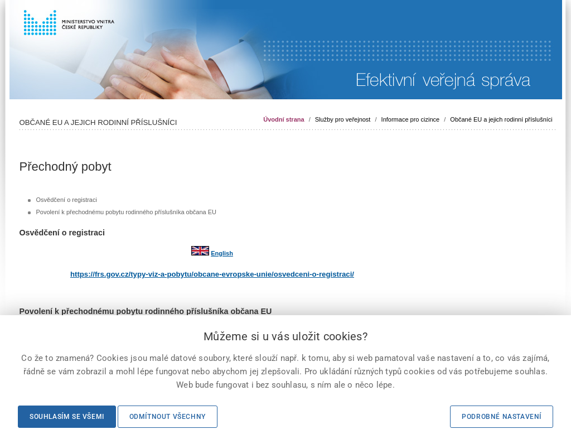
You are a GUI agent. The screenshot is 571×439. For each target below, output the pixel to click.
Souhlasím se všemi (67, 417)
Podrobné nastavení (501, 417)
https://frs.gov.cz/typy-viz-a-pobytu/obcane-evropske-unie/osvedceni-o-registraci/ (212, 274)
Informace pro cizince (410, 119)
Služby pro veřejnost (343, 119)
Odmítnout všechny (167, 417)
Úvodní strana (283, 119)
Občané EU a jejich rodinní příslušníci (501, 119)
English (222, 253)
